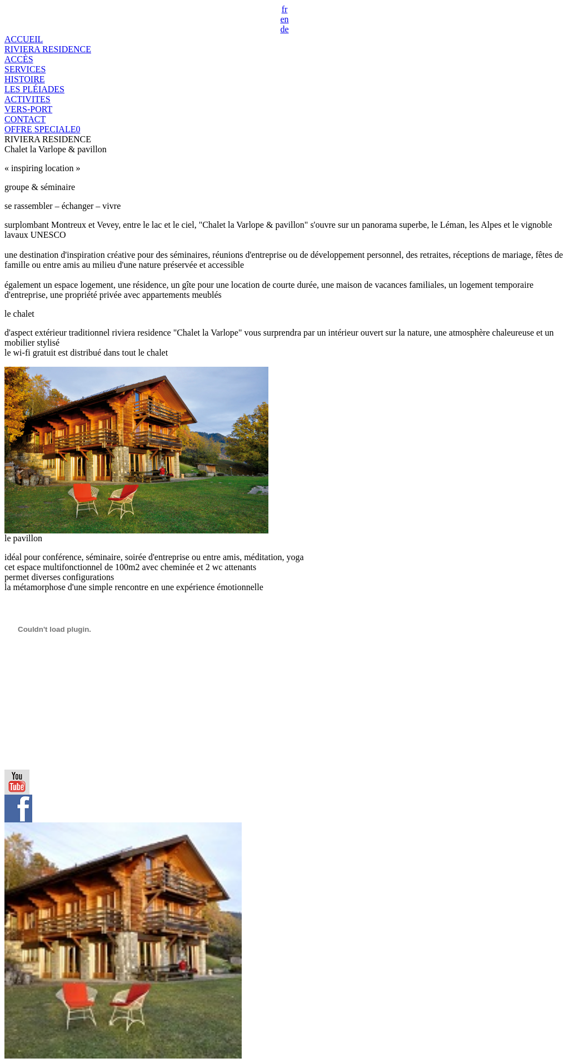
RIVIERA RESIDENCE (47, 49)
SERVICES (25, 69)
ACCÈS (18, 59)
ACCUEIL (23, 39)
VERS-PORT (28, 109)
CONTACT (25, 119)
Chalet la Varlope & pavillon (55, 149)
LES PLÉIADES (34, 89)
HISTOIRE (24, 79)
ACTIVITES (27, 99)
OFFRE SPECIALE (42, 129)
